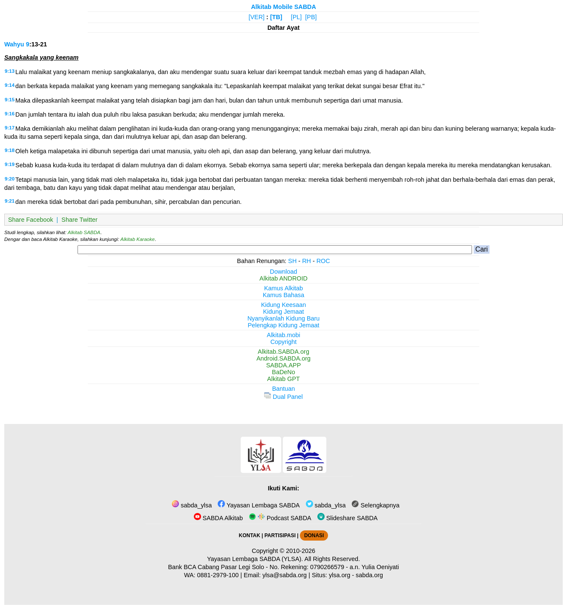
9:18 (9, 150)
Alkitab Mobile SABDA (283, 6)
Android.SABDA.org (283, 358)
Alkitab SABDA (84, 232)
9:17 (9, 127)
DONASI (314, 535)
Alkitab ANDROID (283, 278)
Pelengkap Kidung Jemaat (283, 325)
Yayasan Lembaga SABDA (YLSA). (255, 558)
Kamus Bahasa (284, 295)
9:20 (9, 178)
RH (306, 261)
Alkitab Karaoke (138, 239)
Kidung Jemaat (283, 311)
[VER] (257, 17)
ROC (323, 261)
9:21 (9, 200)
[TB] (276, 17)
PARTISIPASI (280, 535)
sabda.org (369, 575)
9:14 (9, 85)
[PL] (296, 17)
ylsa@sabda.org (284, 575)
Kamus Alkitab (283, 288)
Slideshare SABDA (347, 518)
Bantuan (283, 388)
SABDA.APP (283, 365)
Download (283, 271)
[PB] (311, 17)
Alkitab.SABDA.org (283, 351)
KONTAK (249, 535)
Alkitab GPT (283, 378)
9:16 (9, 113)
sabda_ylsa (192, 505)
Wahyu (14, 44)
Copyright (284, 341)
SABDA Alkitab (218, 518)
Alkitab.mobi (283, 335)
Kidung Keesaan (283, 304)
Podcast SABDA (280, 518)
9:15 (9, 99)
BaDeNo (283, 372)
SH (292, 261)
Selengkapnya (375, 505)
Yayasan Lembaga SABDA (258, 505)
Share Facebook (30, 219)
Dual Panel (283, 396)
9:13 (9, 71)
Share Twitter (79, 219)
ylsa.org (339, 575)
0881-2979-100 (218, 575)
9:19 (9, 164)
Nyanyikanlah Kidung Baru (284, 318)
